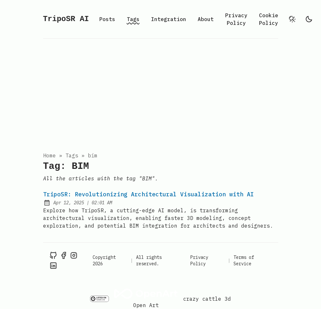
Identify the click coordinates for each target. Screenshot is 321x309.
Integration (168, 19)
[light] (309, 19)
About (206, 19)
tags (71, 155)
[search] (292, 19)
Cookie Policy (268, 19)
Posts (107, 19)
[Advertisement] (160, 93)
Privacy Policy (236, 19)
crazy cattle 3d (207, 299)
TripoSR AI (66, 19)
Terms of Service (243, 260)
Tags (133, 19)
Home (49, 155)
